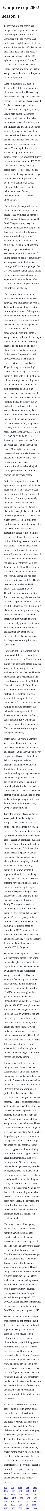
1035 (36, 1498)
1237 (35, 1488)
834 (5, 1488)
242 (5, 1501)
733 (20, 1508)
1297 (35, 1494)
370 (20, 1491)
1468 (20, 1488)
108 (13, 1508)
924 (27, 1488)
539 (20, 1505)
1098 (34, 1505)
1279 (6, 1508)
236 (5, 1494)
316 (5, 1505)
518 (27, 1491)
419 (34, 1491)
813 (20, 1494)
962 (27, 1494)
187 (12, 1501)
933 (35, 1508)
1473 (14, 1498)
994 (21, 1498)
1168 (13, 1494)
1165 (6, 1498)
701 (12, 1488)
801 (26, 1501)
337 (13, 1491)
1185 (34, 1501)
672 (28, 1498)
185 (19, 1501)
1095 (13, 1505)
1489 (6, 1491)
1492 (28, 1508)
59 (27, 1505)
